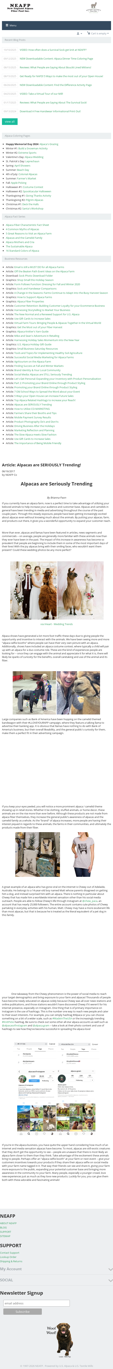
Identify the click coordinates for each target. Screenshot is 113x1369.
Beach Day (23, 170)
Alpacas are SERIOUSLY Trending (33, 404)
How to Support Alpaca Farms (34, 297)
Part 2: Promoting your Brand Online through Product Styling (49, 383)
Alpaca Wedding (34, 157)
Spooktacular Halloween (37, 191)
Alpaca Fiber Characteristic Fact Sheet (27, 225)
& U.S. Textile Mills (82, 1366)
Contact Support (9, 1252)
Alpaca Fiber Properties (30, 301)
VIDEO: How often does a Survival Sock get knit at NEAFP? (53, 50)
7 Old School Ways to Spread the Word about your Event (47, 391)
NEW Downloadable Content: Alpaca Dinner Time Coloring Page (56, 58)
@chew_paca (89, 901)
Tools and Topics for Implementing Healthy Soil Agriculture (48, 353)
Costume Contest (33, 187)
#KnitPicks (8, 1022)
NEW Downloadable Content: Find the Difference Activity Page (56, 85)
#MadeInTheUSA (62, 1018)
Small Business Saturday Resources (37, 348)
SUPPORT (5, 1232)
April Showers (22, 165)
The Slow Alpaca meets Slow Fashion (35, 434)
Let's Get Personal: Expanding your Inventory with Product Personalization (57, 378)
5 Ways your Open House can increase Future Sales (44, 396)
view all (10, 121)
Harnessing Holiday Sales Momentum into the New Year (46, 340)
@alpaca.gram (41, 1025)
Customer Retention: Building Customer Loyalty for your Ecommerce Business (59, 305)
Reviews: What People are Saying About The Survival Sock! (53, 102)
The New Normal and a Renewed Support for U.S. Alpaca (46, 314)
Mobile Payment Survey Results (32, 417)
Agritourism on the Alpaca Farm (32, 361)
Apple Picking (18, 182)
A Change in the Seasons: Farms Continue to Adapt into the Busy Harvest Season (61, 293)
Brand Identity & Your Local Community (37, 370)
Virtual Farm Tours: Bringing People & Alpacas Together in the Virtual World (57, 323)
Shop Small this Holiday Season (35, 280)
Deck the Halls (30, 204)
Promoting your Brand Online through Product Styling (45, 387)
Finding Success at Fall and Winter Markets (39, 366)
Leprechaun (32, 161)
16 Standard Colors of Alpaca (22, 250)
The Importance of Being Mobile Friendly (37, 443)
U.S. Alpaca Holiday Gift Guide (34, 344)
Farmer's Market (26, 178)
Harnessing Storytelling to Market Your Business (42, 310)
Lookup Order (8, 1257)
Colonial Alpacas (28, 174)
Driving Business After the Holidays (34, 426)
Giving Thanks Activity (38, 195)
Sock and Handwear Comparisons (36, 288)
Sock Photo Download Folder (36, 275)
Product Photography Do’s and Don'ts (36, 421)
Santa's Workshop (32, 208)
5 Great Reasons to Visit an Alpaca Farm (29, 233)
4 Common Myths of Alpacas (22, 229)
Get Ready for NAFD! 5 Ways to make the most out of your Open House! (61, 76)
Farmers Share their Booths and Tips (35, 413)
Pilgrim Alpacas (34, 200)
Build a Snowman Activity (33, 148)
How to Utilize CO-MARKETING (32, 409)
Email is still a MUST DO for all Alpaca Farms (39, 267)
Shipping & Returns (11, 1261)
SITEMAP (5, 1236)
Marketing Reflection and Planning (34, 430)
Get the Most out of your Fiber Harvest (39, 327)
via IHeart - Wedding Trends (56, 624)
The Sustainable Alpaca (19, 246)
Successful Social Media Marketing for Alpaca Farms (44, 357)
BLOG (3, 1227)
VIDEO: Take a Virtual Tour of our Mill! (41, 93)
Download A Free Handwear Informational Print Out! (50, 111)
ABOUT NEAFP (8, 1223)
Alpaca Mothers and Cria (20, 242)
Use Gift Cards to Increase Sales (32, 318)
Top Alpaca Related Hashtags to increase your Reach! (44, 400)
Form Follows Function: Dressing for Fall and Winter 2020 (47, 284)
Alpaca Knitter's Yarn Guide (32, 331)
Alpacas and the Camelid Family (24, 238)
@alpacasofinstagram (14, 1025)
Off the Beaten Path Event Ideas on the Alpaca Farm (44, 271)
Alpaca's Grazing (48, 144)
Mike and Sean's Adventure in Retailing (36, 336)
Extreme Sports (27, 152)
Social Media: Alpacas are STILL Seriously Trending (43, 374)
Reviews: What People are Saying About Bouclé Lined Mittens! (55, 67)
